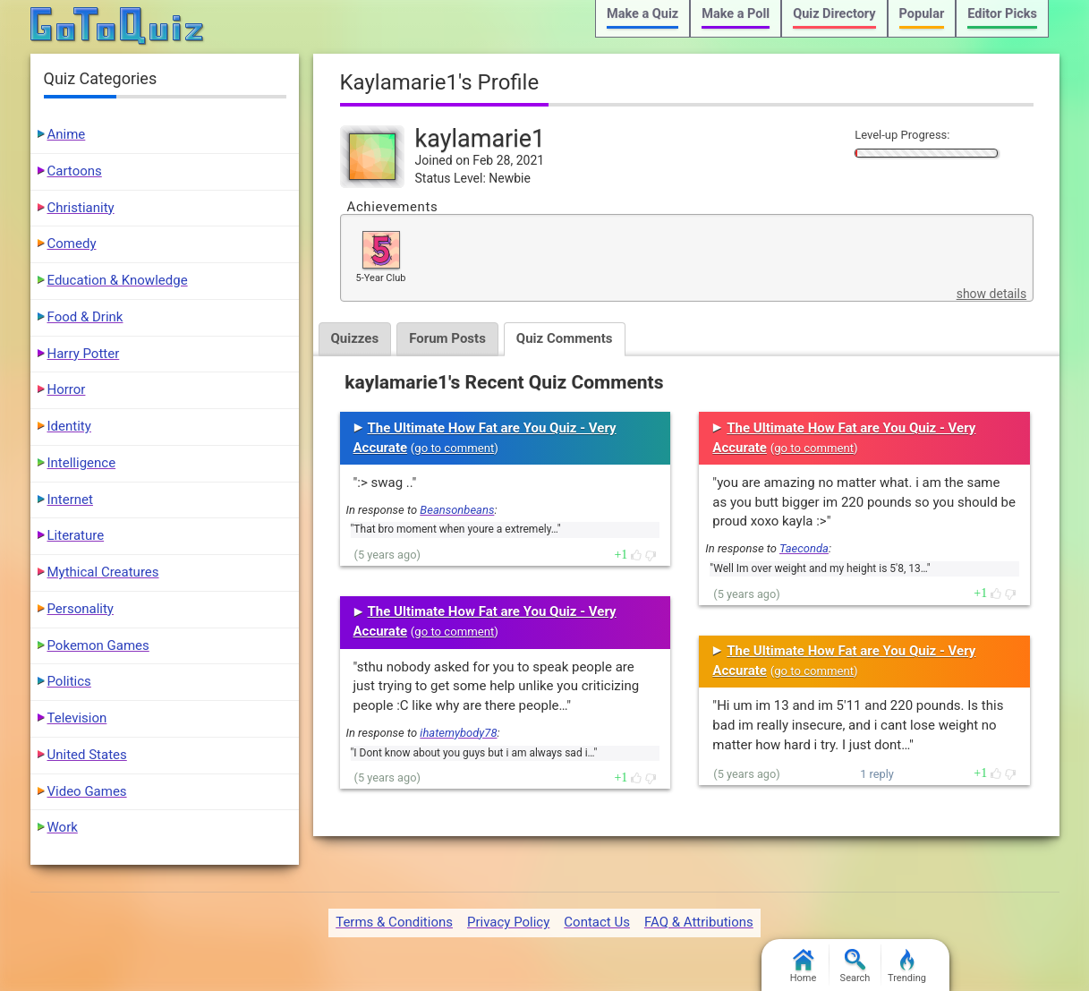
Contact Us (597, 922)
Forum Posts (447, 338)
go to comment (454, 448)
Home (803, 966)
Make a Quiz (642, 13)
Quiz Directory (834, 13)
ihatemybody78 (458, 732)
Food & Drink (85, 317)
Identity (69, 426)
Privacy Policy (508, 922)
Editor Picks (1002, 13)
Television (77, 718)
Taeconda (804, 548)
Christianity (81, 208)
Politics (69, 681)
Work (62, 827)
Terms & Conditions (394, 922)
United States (87, 755)
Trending (907, 966)
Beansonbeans (457, 510)
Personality (80, 609)
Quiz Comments (564, 338)
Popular (922, 13)
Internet (70, 499)
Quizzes (355, 338)
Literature (76, 535)
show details (991, 293)
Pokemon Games (98, 645)
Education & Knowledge (117, 280)
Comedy (72, 243)
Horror (66, 389)
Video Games (87, 791)
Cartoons (74, 171)
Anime (66, 134)
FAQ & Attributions (698, 922)
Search (855, 966)
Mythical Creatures (103, 572)
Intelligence (81, 463)
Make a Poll (736, 13)
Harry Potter (83, 354)
